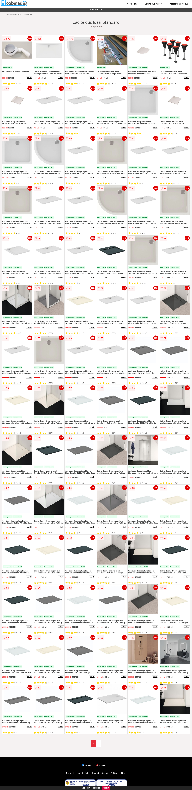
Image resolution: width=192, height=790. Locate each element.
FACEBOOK (88, 765)
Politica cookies (118, 773)
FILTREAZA (96, 10)
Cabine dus (132, 3)
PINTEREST (102, 765)
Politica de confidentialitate (96, 773)
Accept (106, 787)
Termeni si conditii (74, 773)
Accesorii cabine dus (179, 3)
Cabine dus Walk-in (153, 3)
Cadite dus (28, 14)
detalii (29, 78)
